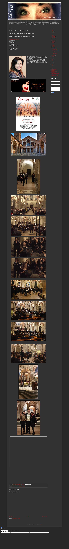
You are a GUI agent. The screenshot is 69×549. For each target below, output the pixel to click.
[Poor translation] (6, 531)
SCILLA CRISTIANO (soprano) (14, 39)
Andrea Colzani (14, 485)
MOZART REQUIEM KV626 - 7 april (55, 49)
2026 (52, 30)
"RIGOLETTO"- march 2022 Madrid (55, 53)
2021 (52, 56)
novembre (54, 37)
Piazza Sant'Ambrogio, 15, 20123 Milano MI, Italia (19, 486)
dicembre (53, 36)
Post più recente (11, 516)
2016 (52, 63)
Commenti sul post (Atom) (16, 518)
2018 (52, 60)
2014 (52, 65)
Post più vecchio (44, 516)
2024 (52, 32)
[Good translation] (2, 531)
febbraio (53, 55)
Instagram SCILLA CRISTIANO (54, 72)
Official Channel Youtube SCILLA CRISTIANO (55, 74)
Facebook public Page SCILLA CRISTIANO (54, 75)
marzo (53, 47)
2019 (52, 59)
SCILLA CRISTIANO (19, 485)
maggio (53, 45)
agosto (53, 41)
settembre (54, 40)
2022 (52, 35)
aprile (53, 46)
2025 (52, 31)
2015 (52, 64)
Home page (28, 516)
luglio (53, 42)
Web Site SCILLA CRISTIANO (53, 70)
